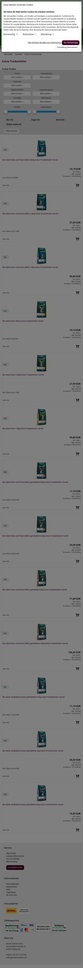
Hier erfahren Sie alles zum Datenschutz (45, 42)
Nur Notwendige (71, 42)
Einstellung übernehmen (67, 47)
